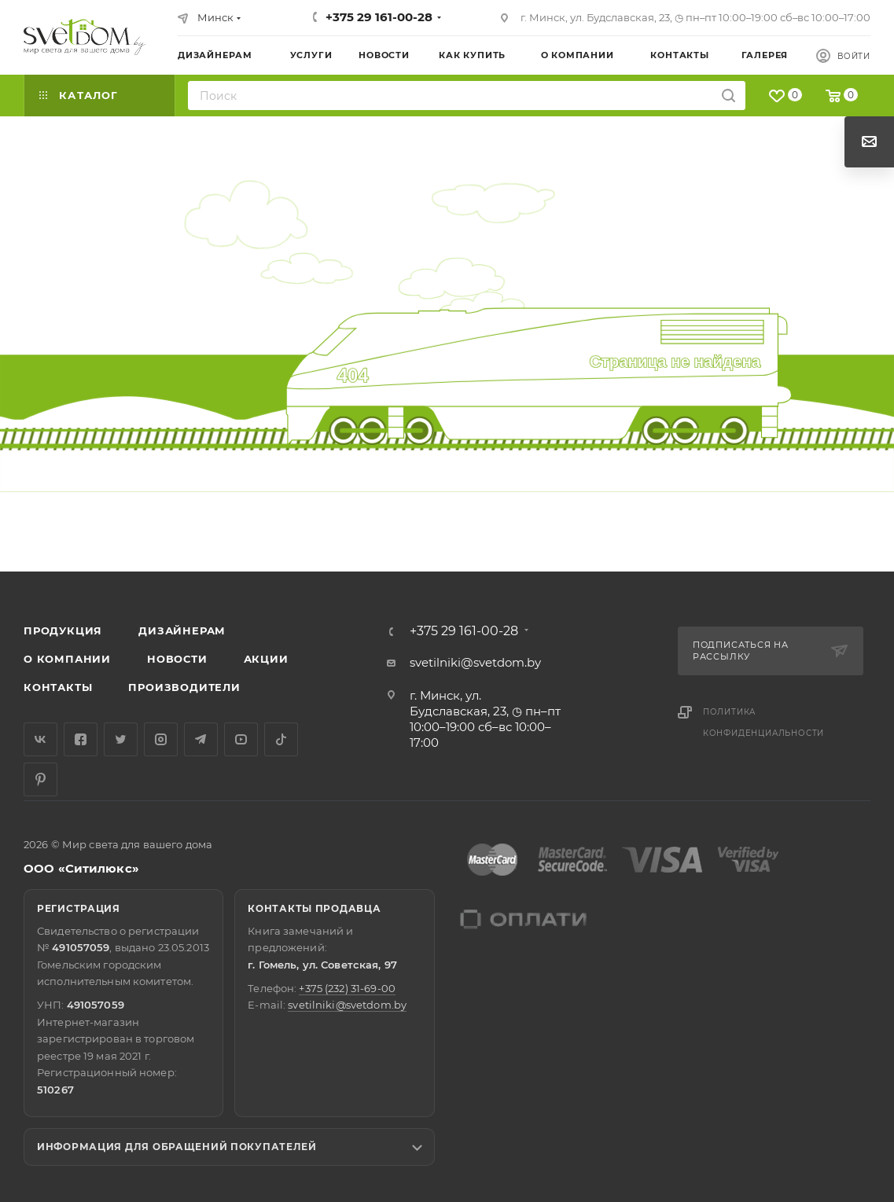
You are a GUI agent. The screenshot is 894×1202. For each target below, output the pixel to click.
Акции (266, 658)
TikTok (281, 739)
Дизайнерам (182, 630)
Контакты (58, 687)
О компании (67, 658)
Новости (177, 658)
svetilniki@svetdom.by (475, 662)
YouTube (241, 739)
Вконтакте (40, 739)
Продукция (63, 630)
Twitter (121, 739)
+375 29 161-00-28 (379, 16)
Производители (184, 687)
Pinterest (40, 779)
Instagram (161, 739)
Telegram (201, 739)
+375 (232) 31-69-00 (347, 988)
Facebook (80, 739)
